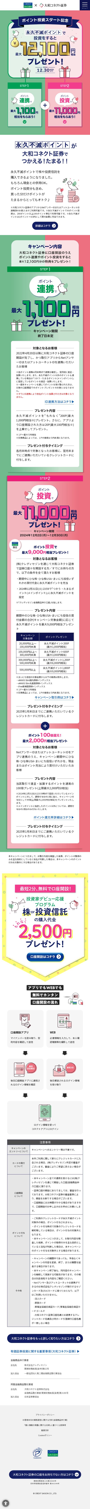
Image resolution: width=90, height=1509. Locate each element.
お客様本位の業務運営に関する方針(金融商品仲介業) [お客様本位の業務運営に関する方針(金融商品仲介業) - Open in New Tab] (45, 1419)
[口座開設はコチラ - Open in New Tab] (45, 959)
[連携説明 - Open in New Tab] (53, 402)
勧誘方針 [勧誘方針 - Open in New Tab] (45, 1430)
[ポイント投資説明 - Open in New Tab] (45, 227)
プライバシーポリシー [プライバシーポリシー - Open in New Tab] (45, 1414)
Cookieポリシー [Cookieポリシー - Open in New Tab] (45, 1435)
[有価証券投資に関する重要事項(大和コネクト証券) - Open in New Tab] (45, 1352)
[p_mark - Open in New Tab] (37, 1456)
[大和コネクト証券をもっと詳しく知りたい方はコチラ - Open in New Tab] (45, 1340)
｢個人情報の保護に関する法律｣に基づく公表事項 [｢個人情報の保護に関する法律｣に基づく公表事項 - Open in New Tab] (45, 1425)
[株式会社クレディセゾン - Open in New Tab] (53, 1454)
